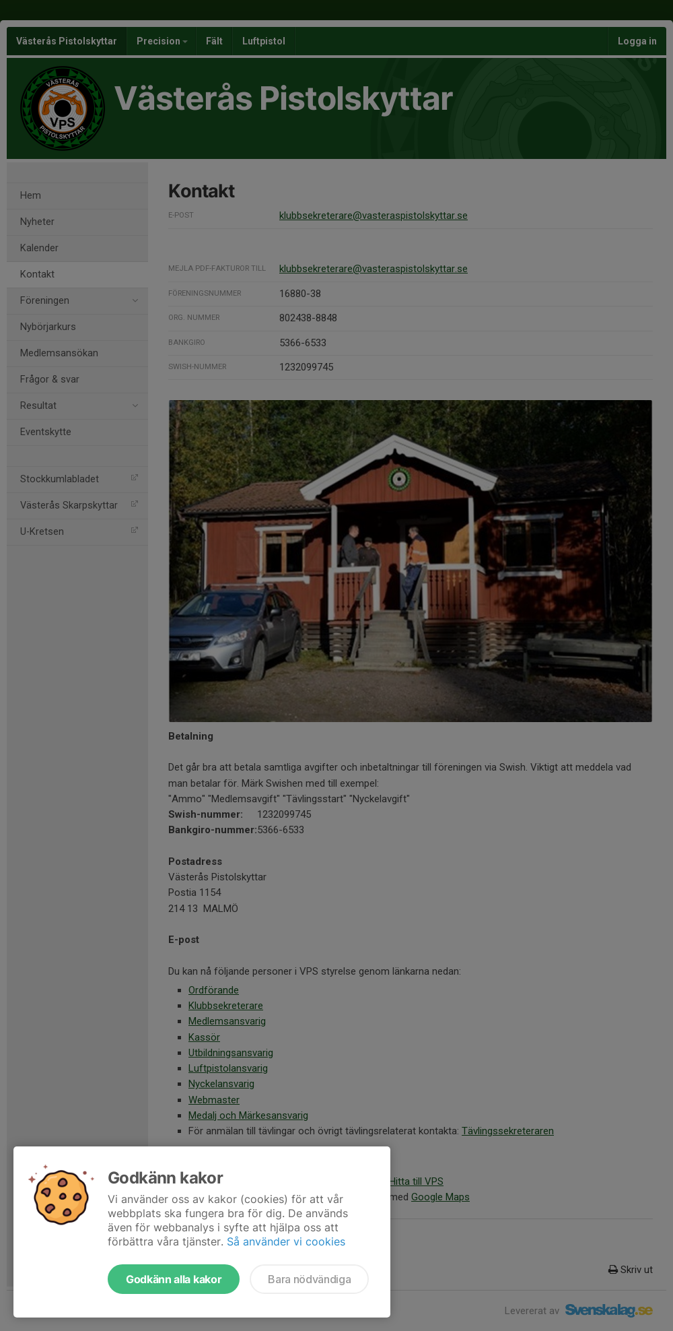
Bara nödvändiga (309, 1279)
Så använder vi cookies (286, 1241)
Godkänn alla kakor (173, 1279)
